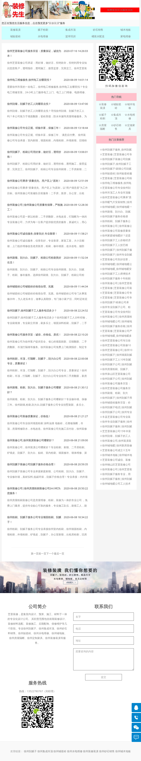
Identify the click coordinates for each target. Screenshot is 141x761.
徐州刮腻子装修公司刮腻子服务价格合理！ (31, 464)
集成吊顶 (70, 29)
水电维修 (43, 36)
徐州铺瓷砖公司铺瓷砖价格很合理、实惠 (30, 286)
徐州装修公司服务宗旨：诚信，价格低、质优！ (34, 334)
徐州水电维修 (75, 751)
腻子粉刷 (43, 29)
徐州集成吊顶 (45, 751)
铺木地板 (125, 29)
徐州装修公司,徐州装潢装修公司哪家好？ (30, 440)
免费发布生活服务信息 (120, 10)
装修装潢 (54, 23)
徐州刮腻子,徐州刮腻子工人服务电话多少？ (32, 310)
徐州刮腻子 (30, 751)
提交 (103, 677)
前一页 (42, 553)
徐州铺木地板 (123, 751)
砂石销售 (98, 29)
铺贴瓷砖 (15, 36)
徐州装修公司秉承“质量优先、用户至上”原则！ (34, 180)
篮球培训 (70, 36)
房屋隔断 (103, 127)
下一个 (50, 553)
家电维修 (125, 36)
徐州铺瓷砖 (60, 751)
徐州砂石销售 (107, 751)
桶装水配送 (98, 36)
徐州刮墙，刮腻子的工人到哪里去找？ (29, 104)
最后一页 (59, 553)
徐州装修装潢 (91, 751)
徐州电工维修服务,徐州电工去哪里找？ (29, 79)
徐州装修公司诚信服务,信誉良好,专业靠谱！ (32, 233)
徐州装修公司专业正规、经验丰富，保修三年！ (34, 128)
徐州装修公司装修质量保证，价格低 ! (28, 416)
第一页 (35, 553)
